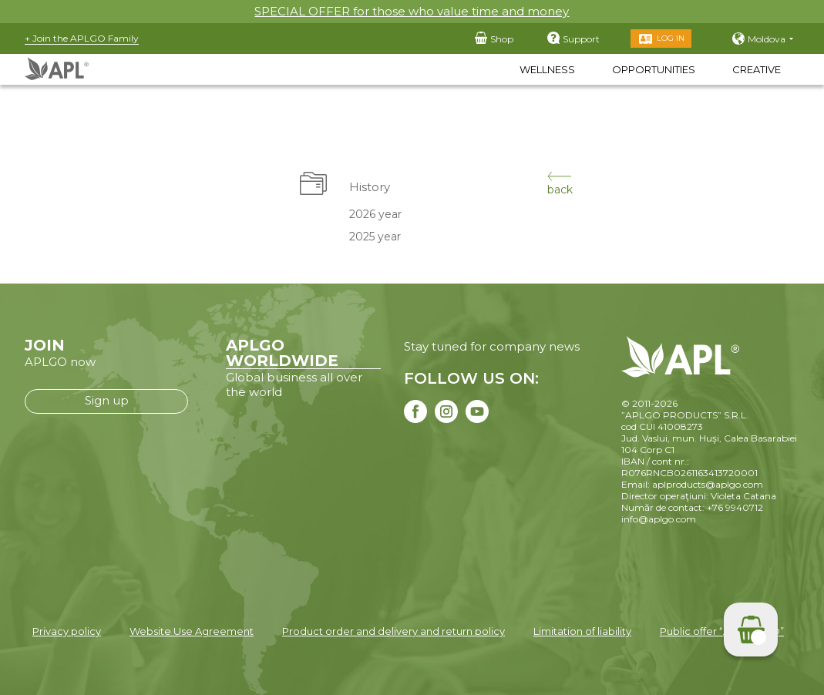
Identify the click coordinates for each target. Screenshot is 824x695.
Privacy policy (66, 631)
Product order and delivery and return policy (393, 631)
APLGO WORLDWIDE (282, 353)
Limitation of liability (582, 631)
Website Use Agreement (191, 631)
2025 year (374, 236)
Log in (670, 38)
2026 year (374, 214)
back (560, 183)
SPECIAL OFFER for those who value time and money (411, 11)
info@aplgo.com (658, 519)
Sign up (107, 400)
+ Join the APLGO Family (82, 38)
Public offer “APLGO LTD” (722, 631)
